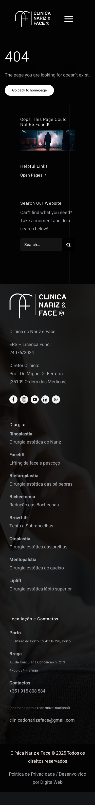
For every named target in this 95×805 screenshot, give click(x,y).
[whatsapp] (56, 399)
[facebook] (13, 399)
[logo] (33, 13)
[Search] (68, 244)
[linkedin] (45, 399)
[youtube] (35, 399)
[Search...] (41, 244)
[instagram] (24, 399)
